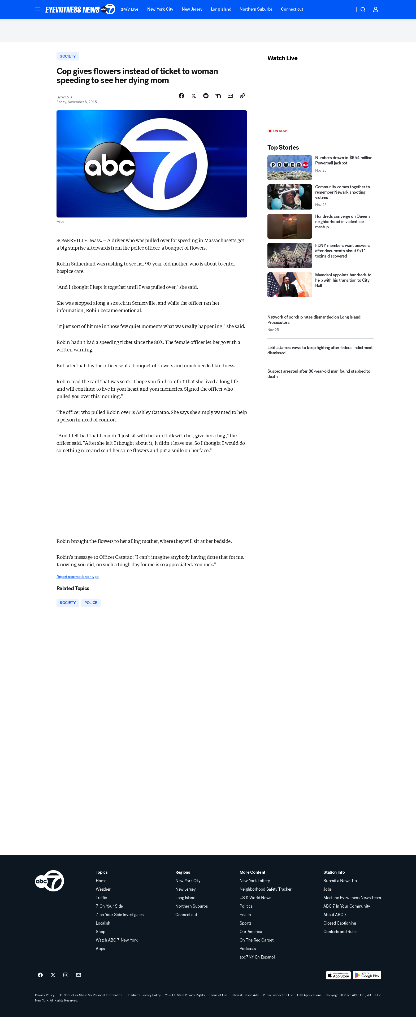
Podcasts (247, 950)
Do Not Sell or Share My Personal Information (90, 996)
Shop (100, 933)
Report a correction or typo (77, 578)
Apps (100, 950)
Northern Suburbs (256, 9)
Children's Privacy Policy (144, 996)
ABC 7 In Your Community (346, 908)
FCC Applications (309, 996)
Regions (182, 874)
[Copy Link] (242, 97)
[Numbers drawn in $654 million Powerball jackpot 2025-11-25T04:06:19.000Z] (320, 168)
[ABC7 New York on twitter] (53, 977)
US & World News (255, 899)
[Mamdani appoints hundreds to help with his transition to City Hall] (320, 286)
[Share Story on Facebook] (181, 97)
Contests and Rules (340, 933)
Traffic (101, 899)
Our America (251, 933)
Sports (245, 925)
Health (245, 916)
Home (101, 882)
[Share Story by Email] (230, 97)
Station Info (334, 874)
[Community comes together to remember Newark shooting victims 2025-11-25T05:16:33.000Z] (320, 198)
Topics (101, 874)
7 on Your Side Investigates (119, 916)
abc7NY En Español (257, 959)
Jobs (327, 891)
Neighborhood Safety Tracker (266, 891)
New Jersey (192, 9)
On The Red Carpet (257, 942)
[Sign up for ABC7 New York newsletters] (78, 977)
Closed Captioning (339, 925)
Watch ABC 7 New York (117, 942)
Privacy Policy (44, 996)
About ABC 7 (334, 916)
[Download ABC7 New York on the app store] (338, 977)
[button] (37, 9)
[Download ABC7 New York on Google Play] (367, 977)
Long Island (221, 9)
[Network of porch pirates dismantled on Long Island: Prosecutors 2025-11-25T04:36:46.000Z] (320, 325)
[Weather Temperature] (346, 9)
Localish (103, 925)
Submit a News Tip (340, 882)
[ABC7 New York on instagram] (65, 977)
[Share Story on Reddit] (205, 97)
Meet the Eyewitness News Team (352, 899)
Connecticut (292, 9)
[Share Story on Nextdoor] (218, 97)
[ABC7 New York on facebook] (40, 977)
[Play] (320, 97)
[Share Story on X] (193, 97)
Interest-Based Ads (245, 996)
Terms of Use (218, 996)
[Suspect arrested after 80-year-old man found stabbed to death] (320, 377)
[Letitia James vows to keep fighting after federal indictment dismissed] (320, 353)
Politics (246, 908)
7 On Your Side (109, 908)
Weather (103, 891)
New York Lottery (255, 882)
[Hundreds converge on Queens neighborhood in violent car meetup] (320, 227)
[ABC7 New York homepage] (80, 9)
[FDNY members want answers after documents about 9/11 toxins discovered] (320, 256)
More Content (252, 874)
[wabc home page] (49, 882)
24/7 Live (129, 9)
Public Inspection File (278, 996)
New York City (160, 9)
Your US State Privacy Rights (185, 996)
